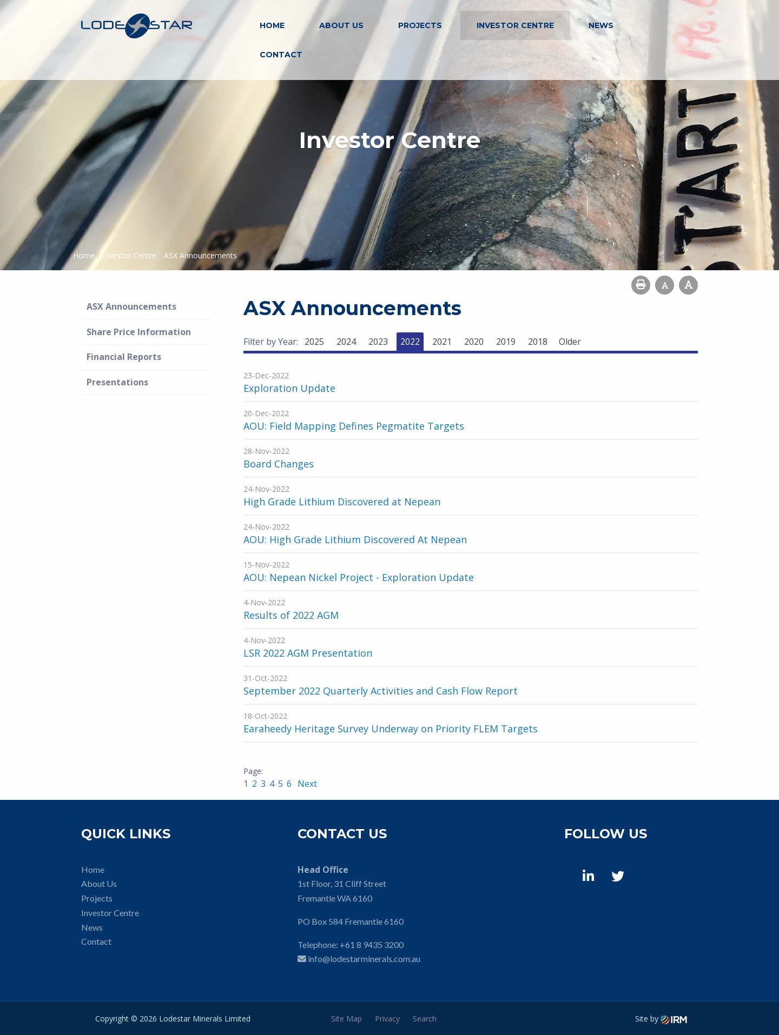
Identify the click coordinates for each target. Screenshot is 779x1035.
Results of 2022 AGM (291, 615)
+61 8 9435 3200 (372, 944)
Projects (420, 25)
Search (425, 1018)
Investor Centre (515, 25)
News (601, 25)
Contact (281, 54)
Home (272, 25)
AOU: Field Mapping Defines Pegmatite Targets (353, 425)
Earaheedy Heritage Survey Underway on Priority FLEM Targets (390, 728)
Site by (661, 1018)
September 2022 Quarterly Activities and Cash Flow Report (380, 690)
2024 (346, 342)
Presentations (117, 382)
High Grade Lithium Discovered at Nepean (341, 501)
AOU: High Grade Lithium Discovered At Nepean (355, 539)
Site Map (346, 1018)
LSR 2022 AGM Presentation (307, 652)
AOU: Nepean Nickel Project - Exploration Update (358, 577)
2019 (506, 342)
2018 (537, 342)
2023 (378, 342)
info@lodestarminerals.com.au (364, 958)
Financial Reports (124, 357)
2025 (314, 342)
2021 (442, 342)
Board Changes (278, 463)
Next (306, 784)
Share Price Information (139, 332)
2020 (474, 342)
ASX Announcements (131, 306)
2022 (410, 342)
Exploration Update (289, 388)
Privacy (387, 1018)
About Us (341, 25)
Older (570, 342)
